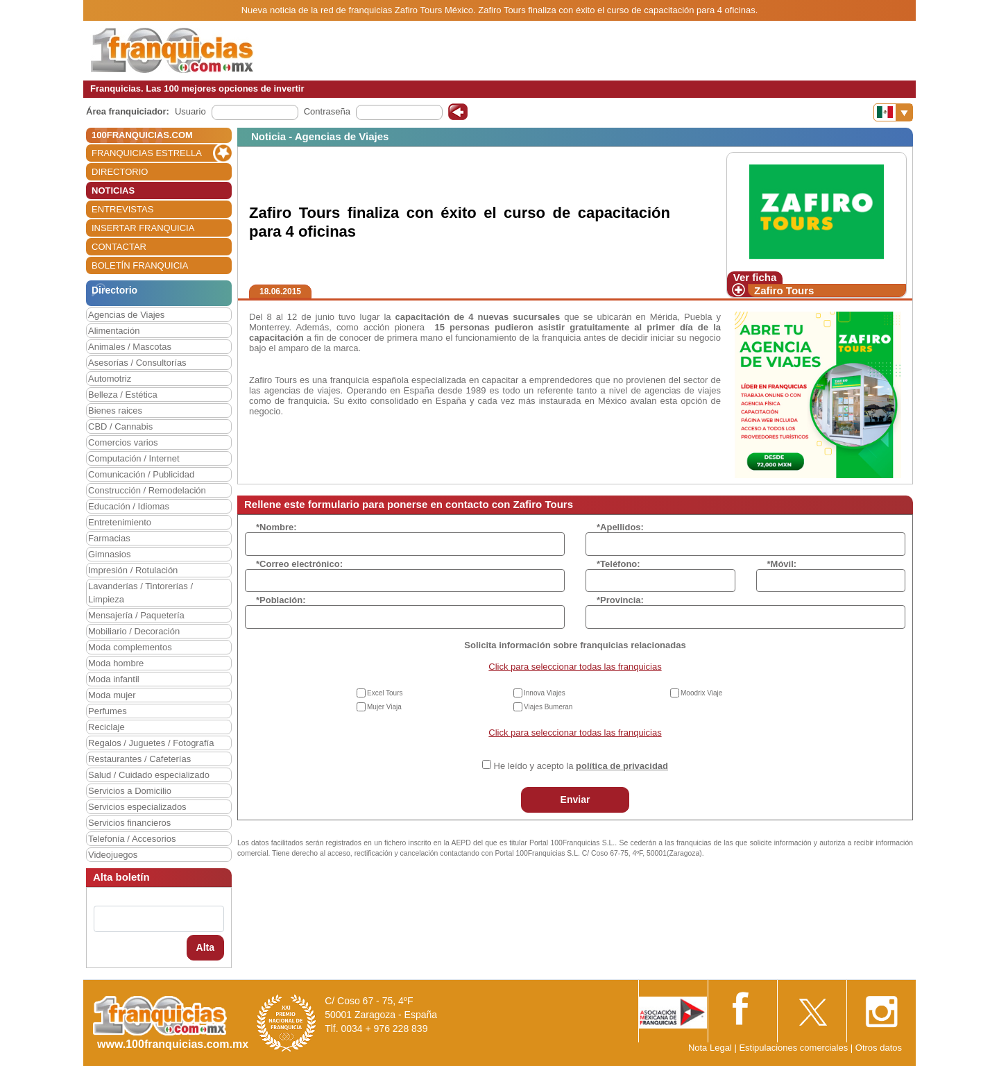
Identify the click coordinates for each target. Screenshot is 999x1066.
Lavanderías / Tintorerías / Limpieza (140, 592)
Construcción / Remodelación (147, 490)
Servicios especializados (137, 807)
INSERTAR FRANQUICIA (143, 228)
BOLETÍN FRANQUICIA (140, 265)
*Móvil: (782, 564)
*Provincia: (620, 600)
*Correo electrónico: (299, 564)
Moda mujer (112, 695)
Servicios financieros (129, 823)
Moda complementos (130, 647)
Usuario (190, 111)
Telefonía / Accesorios (132, 839)
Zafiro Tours (784, 290)
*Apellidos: (620, 527)
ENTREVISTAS (122, 209)
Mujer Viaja (384, 707)
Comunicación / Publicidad (141, 474)
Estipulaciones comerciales (794, 1047)
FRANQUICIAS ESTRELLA (147, 153)
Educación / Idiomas (128, 506)
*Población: (281, 600)
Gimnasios (109, 554)
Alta (205, 947)
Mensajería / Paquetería (136, 615)
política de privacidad (622, 766)
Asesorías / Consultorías (137, 362)
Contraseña (327, 111)
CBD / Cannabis (120, 426)
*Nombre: (276, 527)
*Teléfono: (618, 564)
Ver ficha (755, 277)
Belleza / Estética (122, 394)
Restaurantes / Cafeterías (139, 759)
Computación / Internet (134, 458)
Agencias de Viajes (126, 315)
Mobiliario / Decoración (134, 631)
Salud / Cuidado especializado (149, 775)
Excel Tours (385, 693)
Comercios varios (122, 442)
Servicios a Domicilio (129, 791)
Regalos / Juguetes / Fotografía (151, 743)
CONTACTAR (119, 247)
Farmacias (109, 538)
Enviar (575, 799)
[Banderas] (893, 112)
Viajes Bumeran (548, 707)
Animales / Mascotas (129, 346)
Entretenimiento (119, 522)
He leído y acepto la (581, 766)
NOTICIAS (113, 190)
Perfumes (107, 711)
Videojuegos (112, 854)
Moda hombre (116, 663)
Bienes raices (115, 410)
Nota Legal (710, 1047)
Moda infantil (113, 679)
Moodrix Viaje (701, 693)
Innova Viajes (544, 693)
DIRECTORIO (120, 172)
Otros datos (878, 1047)
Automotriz (109, 378)
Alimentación (113, 330)
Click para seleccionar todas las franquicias (574, 666)
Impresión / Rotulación (133, 570)
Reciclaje (106, 727)
